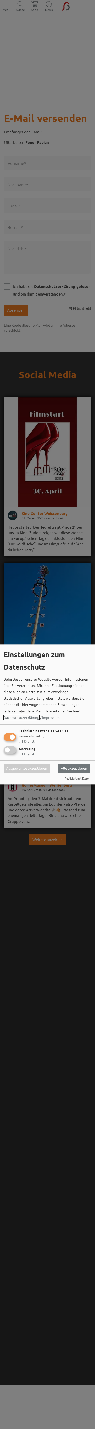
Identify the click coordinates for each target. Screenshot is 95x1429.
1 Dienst (27, 741)
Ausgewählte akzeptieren (26, 768)
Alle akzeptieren (74, 768)
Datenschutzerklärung (21, 717)
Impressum (51, 717)
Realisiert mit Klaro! (77, 778)
